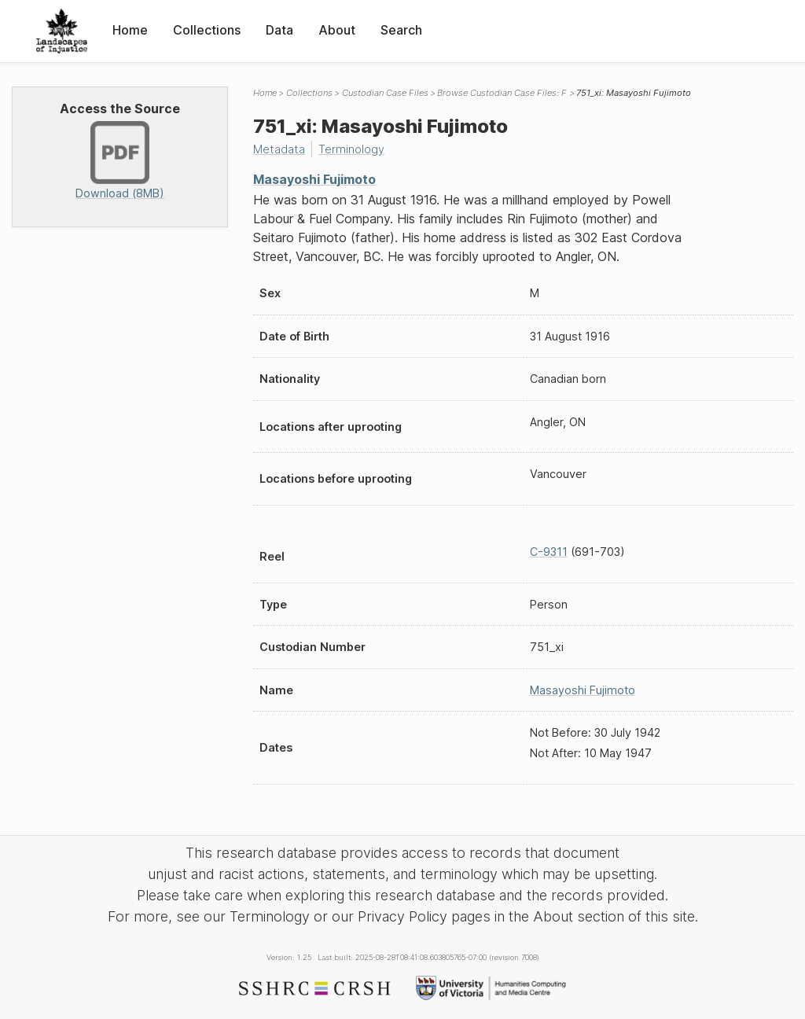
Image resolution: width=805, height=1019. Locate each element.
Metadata (279, 149)
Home (130, 30)
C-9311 (549, 551)
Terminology (351, 149)
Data (279, 30)
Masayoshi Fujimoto (314, 179)
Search (401, 30)
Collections (207, 30)
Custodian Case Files (385, 92)
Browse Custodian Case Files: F (502, 92)
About (336, 30)
